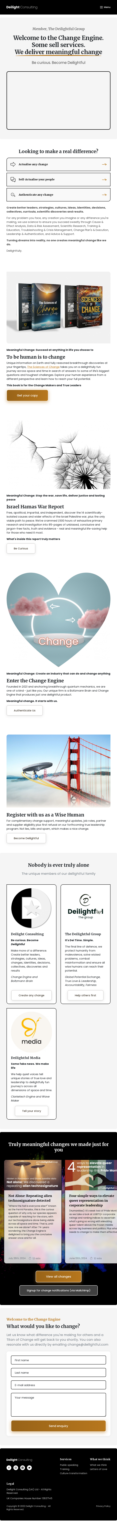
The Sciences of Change (43, 369)
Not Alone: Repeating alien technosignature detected (30, 1200)
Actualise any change (33, 164)
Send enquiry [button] (58, 1428)
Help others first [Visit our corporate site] (85, 998)
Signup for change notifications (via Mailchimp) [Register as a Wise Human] (58, 1293)
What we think (98, 1467)
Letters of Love (98, 1471)
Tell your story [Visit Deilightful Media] (31, 1113)
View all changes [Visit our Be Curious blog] (58, 1279)
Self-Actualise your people (36, 180)
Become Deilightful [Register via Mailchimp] (26, 841)
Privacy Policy (103, 1508)
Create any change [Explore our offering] (31, 998)
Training (64, 1471)
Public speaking (69, 1467)
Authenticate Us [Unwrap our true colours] (24, 713)
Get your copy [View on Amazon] (27, 398)
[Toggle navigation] (105, 7)
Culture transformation (73, 1476)
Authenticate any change (36, 196)
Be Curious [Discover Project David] (21, 551)
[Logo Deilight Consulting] (22, 7)
